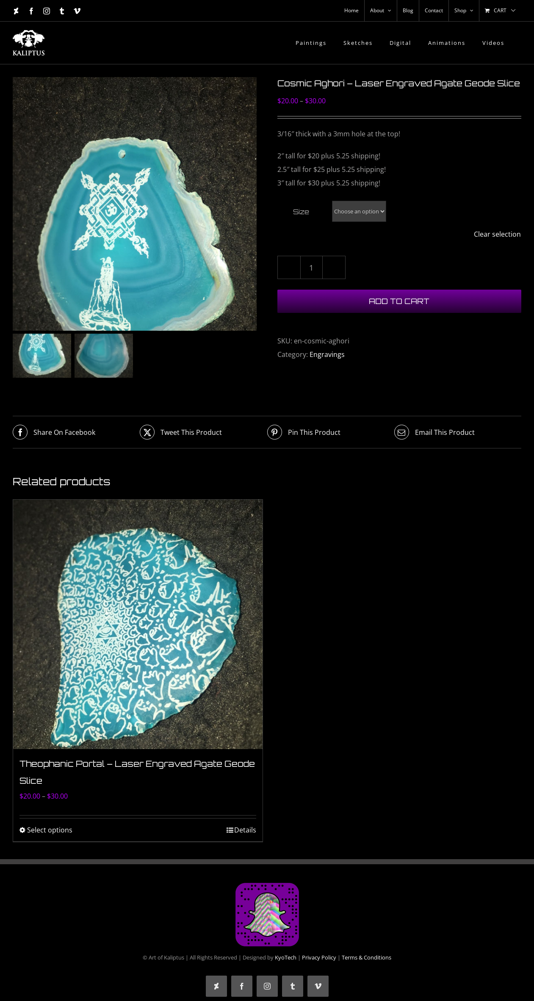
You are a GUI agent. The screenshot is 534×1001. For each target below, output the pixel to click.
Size (301, 211)
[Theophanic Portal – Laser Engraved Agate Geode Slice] (138, 625)
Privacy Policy (319, 958)
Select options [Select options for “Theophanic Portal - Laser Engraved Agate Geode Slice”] (49, 830)
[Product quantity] (311, 267)
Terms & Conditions (366, 958)
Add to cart (399, 301)
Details (245, 830)
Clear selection (497, 234)
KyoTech (285, 958)
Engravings (327, 354)
